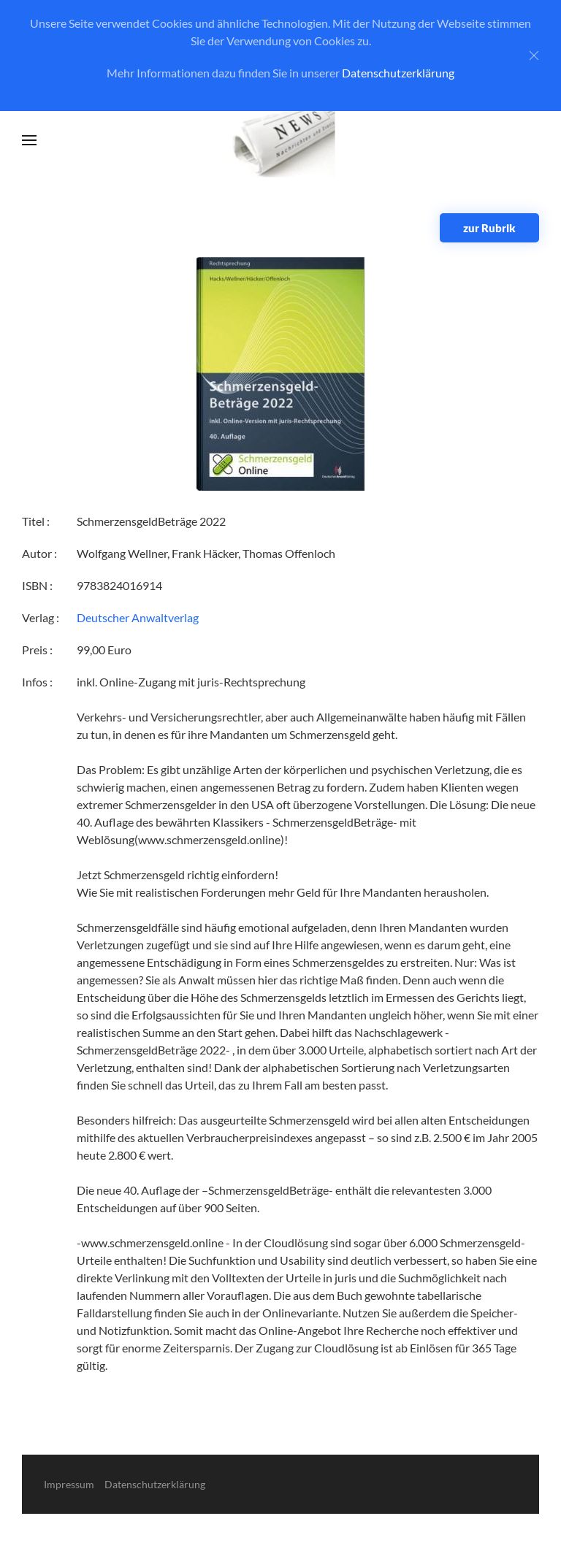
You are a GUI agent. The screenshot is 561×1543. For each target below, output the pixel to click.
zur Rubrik (489, 227)
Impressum (69, 1484)
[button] (29, 140)
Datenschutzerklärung (398, 73)
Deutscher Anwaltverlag (138, 617)
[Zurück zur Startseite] (280, 140)
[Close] (534, 55)
